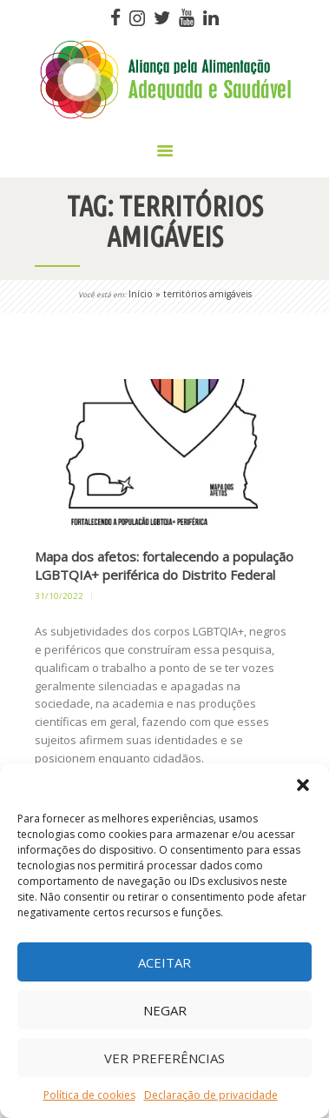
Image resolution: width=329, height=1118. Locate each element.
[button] (303, 785)
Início (140, 294)
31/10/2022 (59, 596)
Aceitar (164, 962)
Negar (165, 1010)
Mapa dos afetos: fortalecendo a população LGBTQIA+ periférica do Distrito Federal (164, 565)
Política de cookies (89, 1095)
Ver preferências (164, 1058)
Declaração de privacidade (211, 1095)
